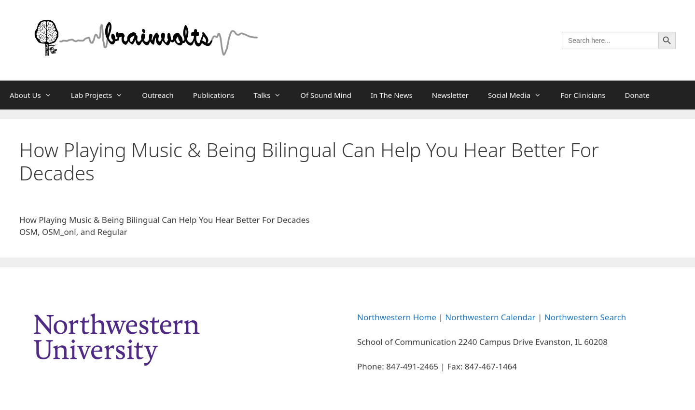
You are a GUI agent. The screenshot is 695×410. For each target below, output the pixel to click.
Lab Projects (102, 95)
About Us (35, 95)
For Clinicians (582, 95)
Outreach (158, 95)
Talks (272, 95)
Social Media (519, 95)
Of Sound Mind (325, 95)
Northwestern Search (585, 317)
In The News (392, 95)
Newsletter (450, 95)
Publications (214, 95)
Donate (637, 95)
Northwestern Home (396, 317)
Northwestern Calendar (490, 317)
